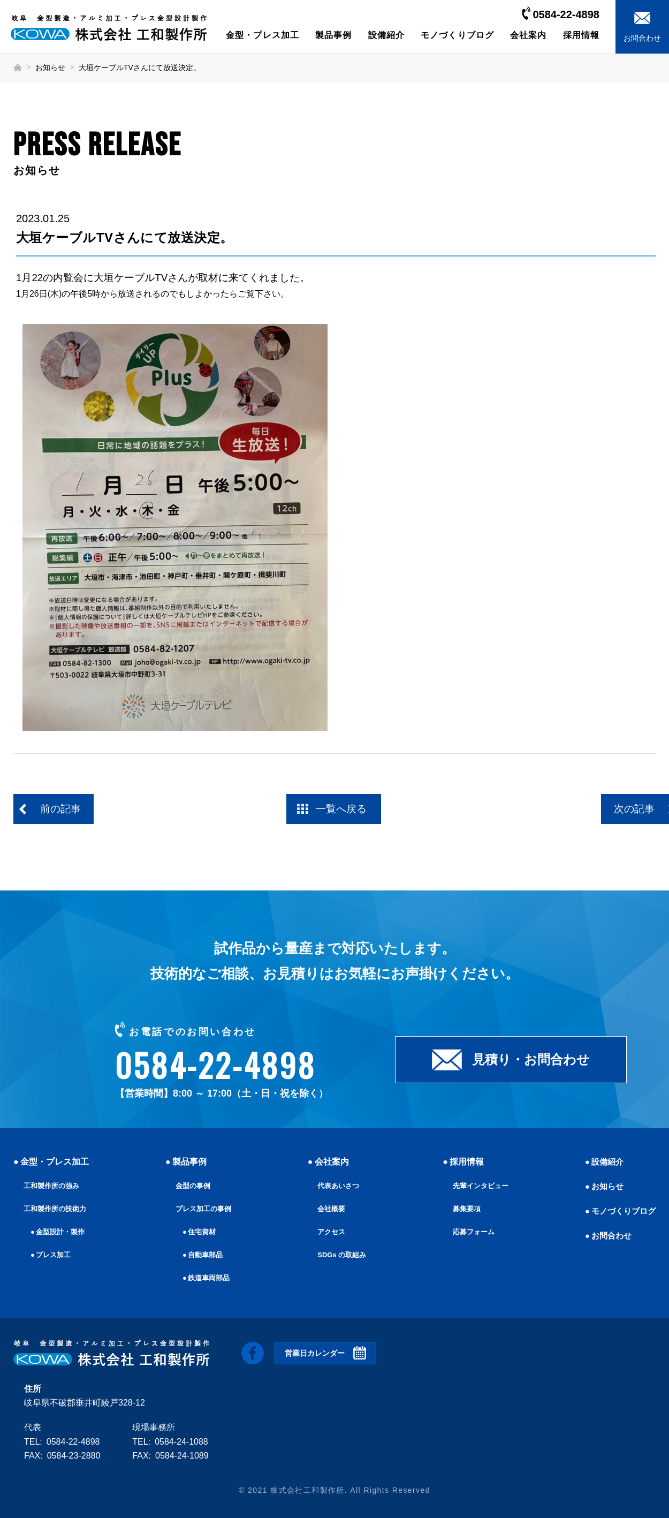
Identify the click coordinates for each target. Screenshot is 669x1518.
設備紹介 (386, 35)
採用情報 (581, 35)
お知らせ (50, 67)
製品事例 (333, 35)
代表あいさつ (336, 1185)
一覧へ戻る (342, 810)
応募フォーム (470, 1231)
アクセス (329, 1231)
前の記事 (62, 810)
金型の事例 (191, 1185)
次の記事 (607, 810)
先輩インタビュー (478, 1185)
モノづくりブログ (457, 35)
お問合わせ (608, 1235)
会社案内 (528, 35)
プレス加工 (55, 1254)
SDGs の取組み (340, 1254)
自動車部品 (204, 1254)
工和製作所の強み (53, 1185)
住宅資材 (201, 1231)
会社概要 (329, 1208)
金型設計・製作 (62, 1231)
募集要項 (463, 1208)
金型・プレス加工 (262, 35)
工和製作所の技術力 (57, 1208)
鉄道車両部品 (208, 1277)
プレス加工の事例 (203, 1208)
